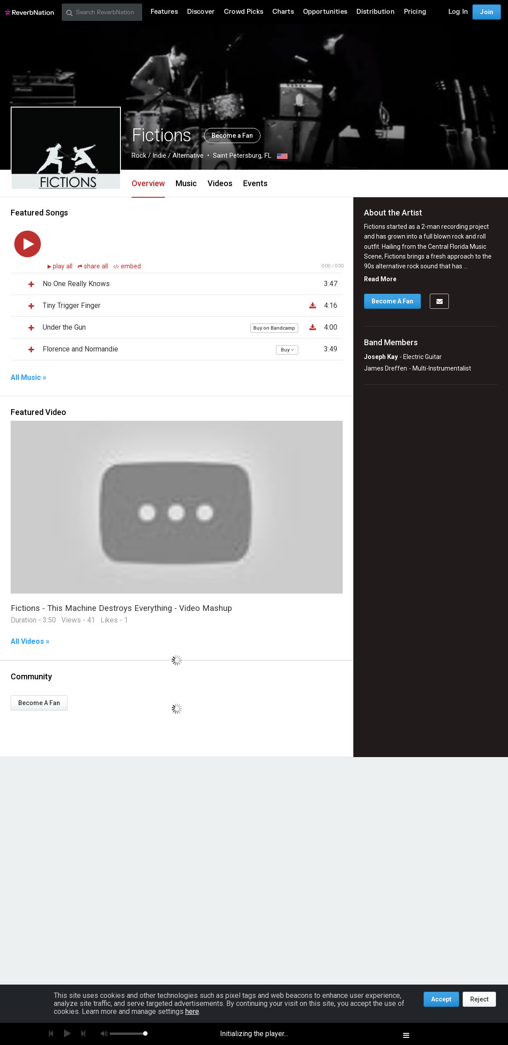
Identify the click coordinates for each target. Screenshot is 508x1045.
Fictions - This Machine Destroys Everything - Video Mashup (121, 608)
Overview (148, 183)
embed (127, 266)
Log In (458, 12)
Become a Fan (232, 135)
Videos (220, 183)
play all (63, 266)
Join (486, 12)
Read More (380, 279)
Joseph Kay (381, 356)
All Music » (28, 378)
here (192, 1011)
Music (186, 183)
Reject (479, 999)
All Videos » (30, 642)
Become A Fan (39, 702)
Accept (441, 999)
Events (255, 183)
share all (94, 266)
